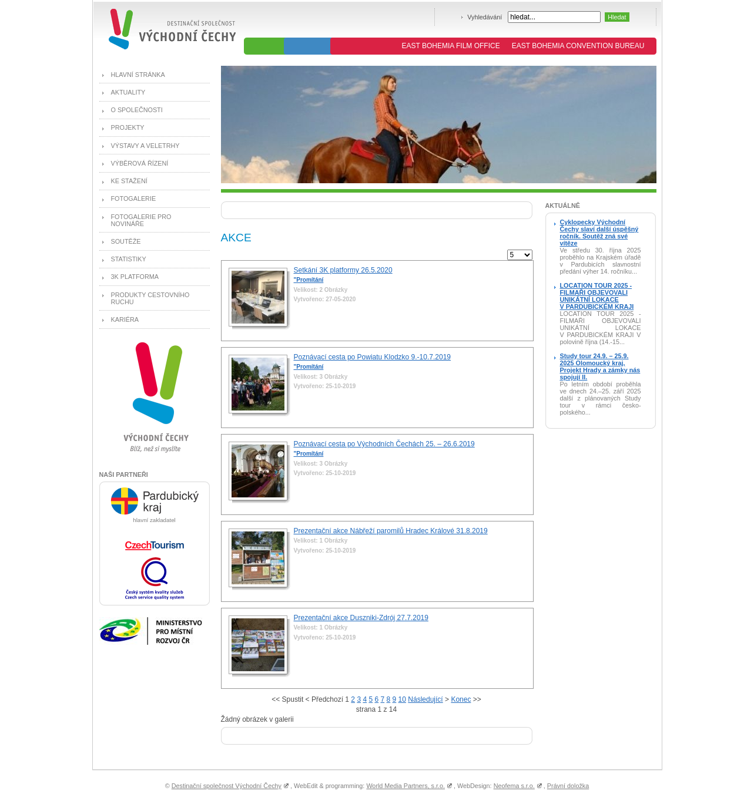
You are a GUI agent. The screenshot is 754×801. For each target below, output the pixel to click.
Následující (425, 699)
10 (402, 699)
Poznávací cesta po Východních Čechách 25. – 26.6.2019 (384, 444)
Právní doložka (568, 785)
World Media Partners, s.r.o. (405, 785)
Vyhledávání (484, 17)
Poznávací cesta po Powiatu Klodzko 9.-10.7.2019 (372, 357)
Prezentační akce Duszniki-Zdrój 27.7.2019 (361, 618)
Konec (461, 699)
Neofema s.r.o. (514, 785)
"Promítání (309, 280)
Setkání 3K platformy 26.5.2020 (343, 270)
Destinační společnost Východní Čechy (227, 785)
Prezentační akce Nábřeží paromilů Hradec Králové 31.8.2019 (391, 531)
